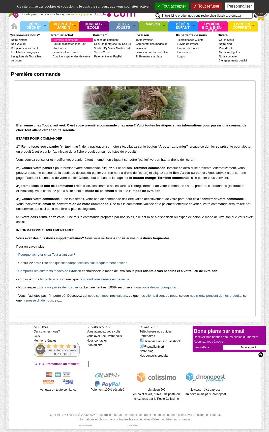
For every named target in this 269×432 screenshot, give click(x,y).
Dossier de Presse (188, 48)
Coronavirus (226, 39)
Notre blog (225, 43)
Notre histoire (19, 39)
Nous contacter (228, 56)
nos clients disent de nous (158, 295)
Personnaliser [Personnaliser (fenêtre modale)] (239, 6)
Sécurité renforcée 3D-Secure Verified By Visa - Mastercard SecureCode (112, 48)
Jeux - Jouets (123, 26)
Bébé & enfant (182, 26)
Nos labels (133, 425)
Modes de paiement (106, 39)
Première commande (65, 39)
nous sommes (98, 295)
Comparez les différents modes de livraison (49, 271)
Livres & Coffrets (241, 26)
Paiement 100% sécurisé (107, 389)
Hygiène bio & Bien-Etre (212, 26)
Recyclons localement (24, 48)
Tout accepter (172, 6)
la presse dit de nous (38, 300)
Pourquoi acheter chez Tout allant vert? (46, 254)
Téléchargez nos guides (156, 331)
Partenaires (184, 52)
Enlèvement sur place (149, 56)
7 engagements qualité (233, 60)
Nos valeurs (18, 43)
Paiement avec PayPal (108, 56)
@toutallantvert (152, 346)
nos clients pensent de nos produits (215, 295)
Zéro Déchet (33, 26)
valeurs (121, 295)
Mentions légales (229, 52)
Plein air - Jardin (63, 26)
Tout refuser (207, 6)
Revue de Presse (188, 43)
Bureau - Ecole (93, 26)
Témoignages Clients (190, 39)
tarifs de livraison (52, 279)
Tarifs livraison (145, 39)
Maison (153, 24)
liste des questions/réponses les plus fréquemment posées (84, 263)
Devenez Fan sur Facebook (160, 341)
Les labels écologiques (25, 52)
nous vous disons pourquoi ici (155, 287)
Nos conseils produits (154, 355)
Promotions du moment (63, 364)
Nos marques (85, 425)
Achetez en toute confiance (58, 389)
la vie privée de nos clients (63, 287)
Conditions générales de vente (71, 56)
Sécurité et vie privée (66, 52)
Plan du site (226, 48)
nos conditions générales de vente (104, 279)
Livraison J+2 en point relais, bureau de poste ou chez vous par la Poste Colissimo (156, 394)
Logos (181, 56)
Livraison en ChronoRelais (152, 52)
